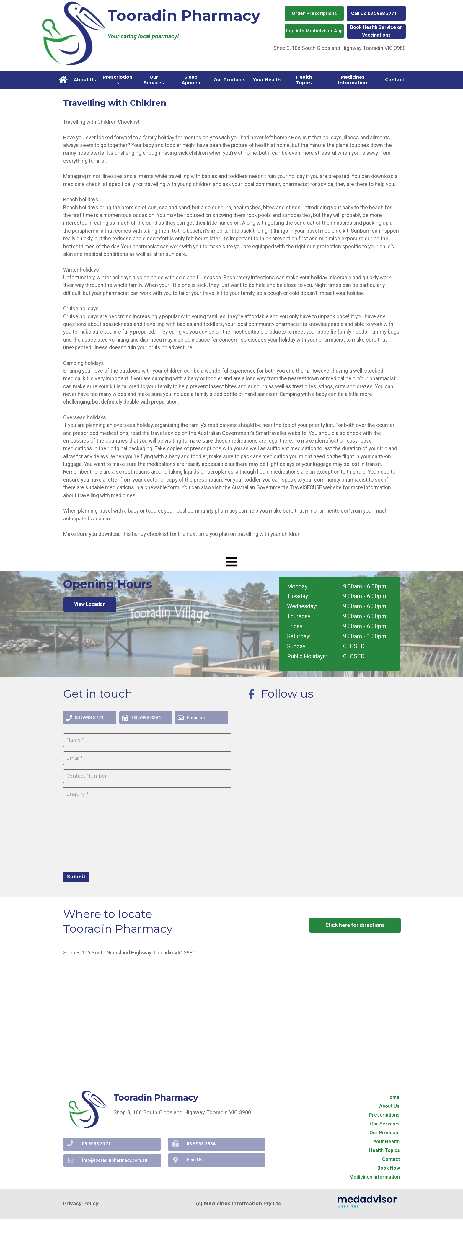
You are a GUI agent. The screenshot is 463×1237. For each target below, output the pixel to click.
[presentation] (108, 872)
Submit (76, 895)
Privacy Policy (81, 1222)
